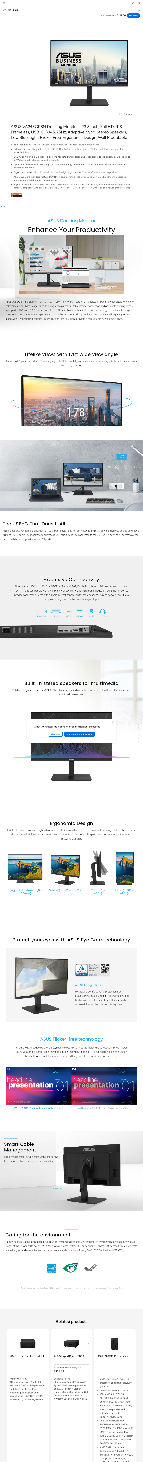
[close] (112, 722)
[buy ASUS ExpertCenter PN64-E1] (27, 1356)
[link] (72, 3)
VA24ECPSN (10, 10)
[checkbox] (126, 114)
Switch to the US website (79, 734)
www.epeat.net (89, 1288)
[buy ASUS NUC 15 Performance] (112, 1356)
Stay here (55, 734)
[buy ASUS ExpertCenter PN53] (69, 1356)
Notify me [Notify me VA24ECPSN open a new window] (133, 15)
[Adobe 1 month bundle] (16, 196)
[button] (4, 3)
